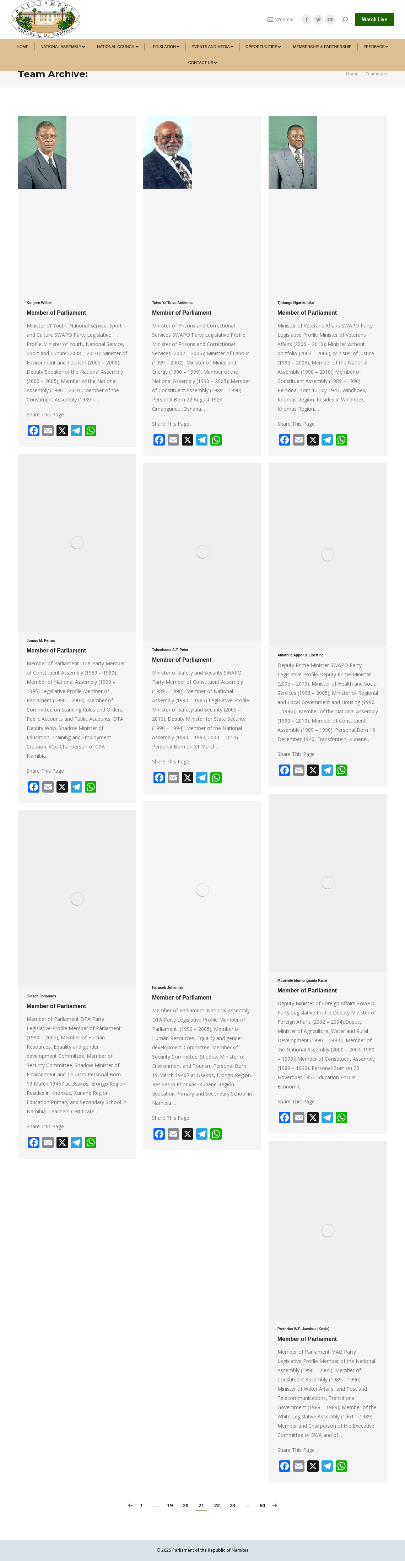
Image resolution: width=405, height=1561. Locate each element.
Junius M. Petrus (41, 641)
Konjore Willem (40, 303)
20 (185, 1505)
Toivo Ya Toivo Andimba (172, 303)
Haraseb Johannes (168, 988)
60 (262, 1505)
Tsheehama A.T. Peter (170, 650)
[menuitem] (22, 46)
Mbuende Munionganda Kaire (302, 980)
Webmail (281, 19)
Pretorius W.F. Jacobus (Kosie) (303, 1329)
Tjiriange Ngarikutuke (295, 303)
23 (232, 1505)
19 (170, 1505)
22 (217, 1505)
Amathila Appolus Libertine (300, 655)
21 (201, 1505)
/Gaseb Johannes (41, 996)
